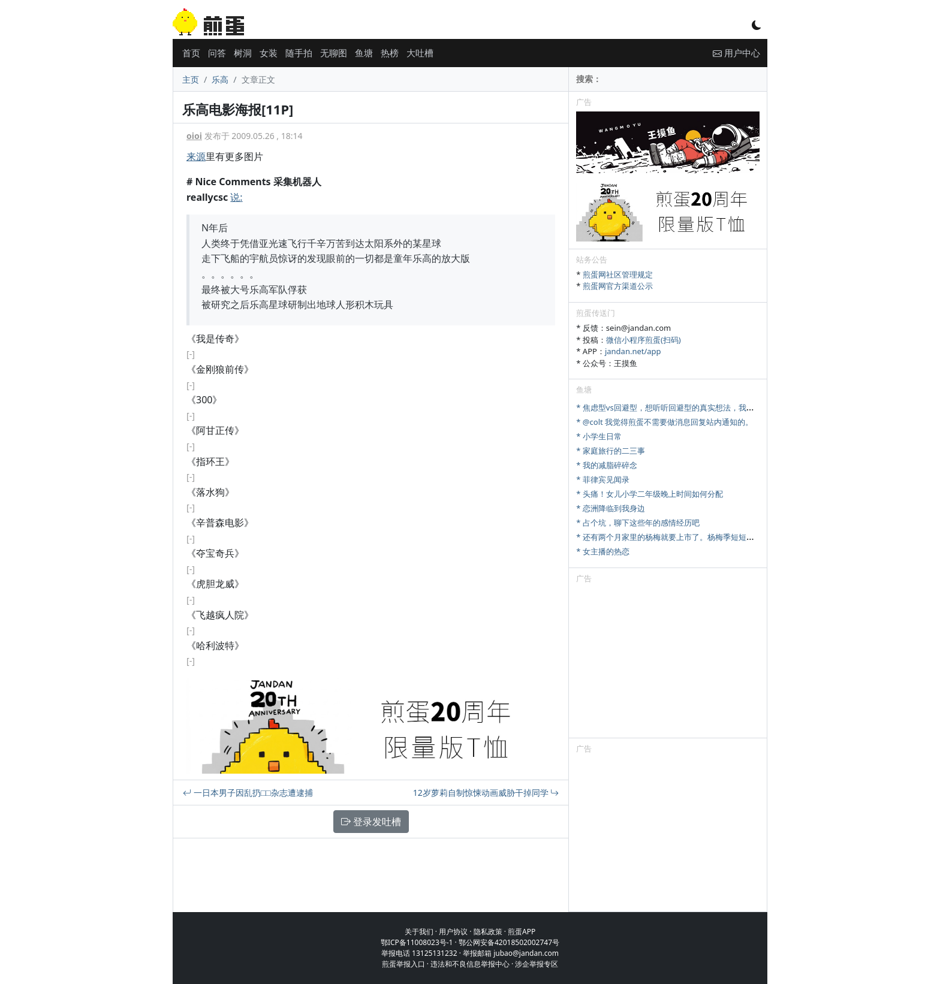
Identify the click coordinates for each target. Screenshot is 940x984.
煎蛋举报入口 (403, 964)
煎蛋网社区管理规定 (618, 274)
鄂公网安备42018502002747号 (509, 942)
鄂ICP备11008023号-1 (417, 942)
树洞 (243, 53)
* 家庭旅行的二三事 (610, 450)
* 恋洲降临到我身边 (610, 508)
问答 (217, 53)
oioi (194, 135)
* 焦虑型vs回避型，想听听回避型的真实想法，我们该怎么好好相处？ (696, 407)
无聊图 (333, 53)
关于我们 (419, 931)
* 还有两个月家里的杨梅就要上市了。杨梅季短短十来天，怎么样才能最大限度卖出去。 (727, 537)
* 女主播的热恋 (602, 551)
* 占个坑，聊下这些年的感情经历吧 (638, 522)
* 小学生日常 (599, 436)
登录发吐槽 (371, 821)
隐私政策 (488, 931)
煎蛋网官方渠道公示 (618, 285)
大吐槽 (419, 53)
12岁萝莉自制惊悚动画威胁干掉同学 (486, 792)
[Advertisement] (668, 663)
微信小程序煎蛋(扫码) (643, 339)
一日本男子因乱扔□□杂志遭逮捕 (248, 792)
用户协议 (453, 931)
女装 (269, 53)
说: (236, 197)
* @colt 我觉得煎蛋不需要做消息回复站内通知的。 (664, 421)
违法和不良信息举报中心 (470, 964)
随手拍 (298, 53)
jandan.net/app (633, 351)
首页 (191, 53)
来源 (196, 156)
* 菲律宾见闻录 (602, 479)
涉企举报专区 (536, 964)
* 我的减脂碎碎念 (606, 465)
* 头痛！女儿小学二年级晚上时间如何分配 (649, 493)
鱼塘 (364, 53)
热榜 (390, 53)
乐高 (220, 79)
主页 (190, 79)
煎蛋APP (521, 931)
